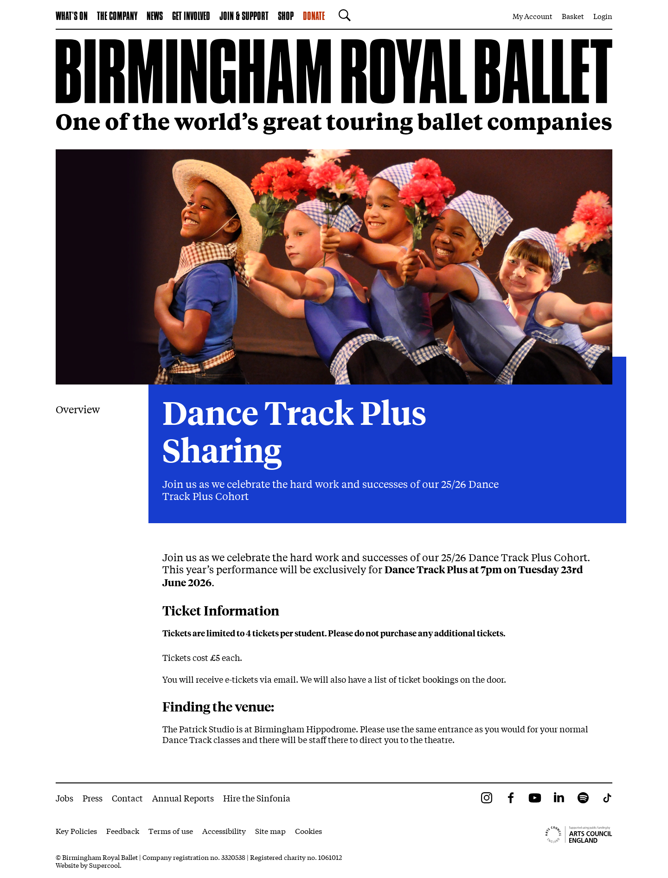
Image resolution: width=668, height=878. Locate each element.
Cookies (308, 830)
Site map (270, 830)
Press (93, 798)
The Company (117, 16)
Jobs (64, 798)
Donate (314, 16)
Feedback (122, 830)
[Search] (342, 15)
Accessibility (224, 830)
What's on (72, 16)
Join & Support (244, 16)
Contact (127, 798)
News (155, 16)
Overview (78, 409)
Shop (286, 16)
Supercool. (105, 865)
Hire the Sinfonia (256, 798)
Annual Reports (183, 798)
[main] (334, 406)
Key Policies (76, 830)
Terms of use (170, 830)
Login (602, 16)
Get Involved (191, 16)
